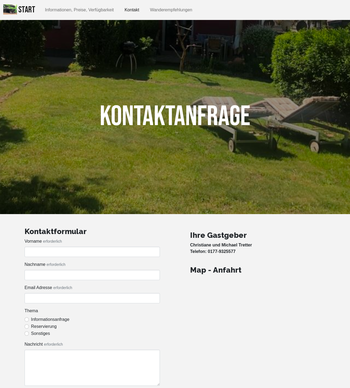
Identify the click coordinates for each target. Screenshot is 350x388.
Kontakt (132, 10)
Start (19, 9)
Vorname (33, 241)
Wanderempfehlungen (171, 10)
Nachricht (34, 344)
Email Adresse (38, 287)
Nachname (35, 264)
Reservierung (44, 326)
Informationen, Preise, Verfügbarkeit (79, 10)
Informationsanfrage (50, 319)
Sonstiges (40, 333)
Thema (31, 310)
